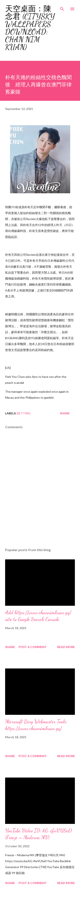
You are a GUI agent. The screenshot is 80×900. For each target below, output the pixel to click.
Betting (24, 413)
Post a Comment (33, 647)
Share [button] (65, 413)
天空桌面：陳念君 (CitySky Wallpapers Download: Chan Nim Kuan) (30, 28)
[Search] (62, 7)
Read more (66, 647)
